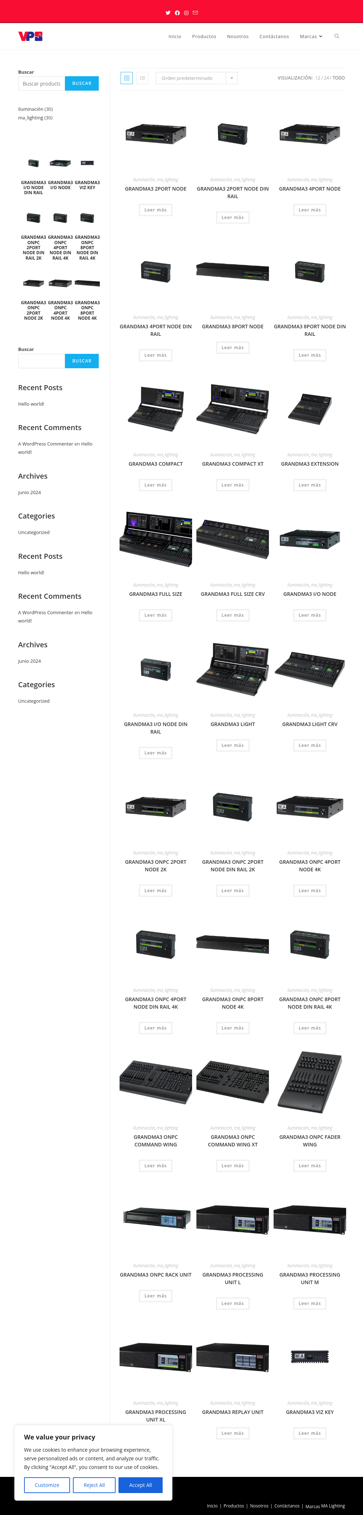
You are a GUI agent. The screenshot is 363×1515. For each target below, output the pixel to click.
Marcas (313, 1506)
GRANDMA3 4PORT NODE (310, 188)
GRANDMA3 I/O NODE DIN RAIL (155, 728)
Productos (234, 1506)
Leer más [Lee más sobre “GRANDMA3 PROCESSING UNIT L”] (233, 1303)
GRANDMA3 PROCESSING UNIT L (233, 1278)
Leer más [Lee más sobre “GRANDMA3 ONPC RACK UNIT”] (155, 1296)
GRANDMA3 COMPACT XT (233, 463)
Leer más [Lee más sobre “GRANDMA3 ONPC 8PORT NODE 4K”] (233, 1028)
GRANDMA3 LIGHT (232, 724)
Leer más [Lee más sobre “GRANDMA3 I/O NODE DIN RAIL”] (155, 753)
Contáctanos (286, 1506)
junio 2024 (29, 492)
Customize (47, 1485)
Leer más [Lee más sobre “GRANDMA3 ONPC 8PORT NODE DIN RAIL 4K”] (310, 1028)
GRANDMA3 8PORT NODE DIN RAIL (310, 330)
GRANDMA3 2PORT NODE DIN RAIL (233, 192)
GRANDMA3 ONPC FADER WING (309, 1140)
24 (326, 78)
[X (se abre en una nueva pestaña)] (168, 12)
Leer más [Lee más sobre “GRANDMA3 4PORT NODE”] (310, 210)
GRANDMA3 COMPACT (156, 463)
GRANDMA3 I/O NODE (309, 593)
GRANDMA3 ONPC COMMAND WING (156, 1140)
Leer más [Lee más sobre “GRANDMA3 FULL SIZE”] (155, 615)
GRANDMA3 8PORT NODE (233, 326)
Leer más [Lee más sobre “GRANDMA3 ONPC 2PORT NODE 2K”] (155, 890)
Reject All (94, 1485)
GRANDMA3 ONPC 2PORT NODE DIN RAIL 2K (233, 865)
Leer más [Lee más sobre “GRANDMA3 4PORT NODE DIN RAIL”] (155, 355)
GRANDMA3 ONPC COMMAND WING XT (233, 1140)
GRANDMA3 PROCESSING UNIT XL (155, 1416)
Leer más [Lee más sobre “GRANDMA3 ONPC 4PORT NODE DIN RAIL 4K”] (155, 1028)
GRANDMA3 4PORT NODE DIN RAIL (156, 330)
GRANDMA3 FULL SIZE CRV (233, 593)
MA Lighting (333, 1506)
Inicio (212, 1506)
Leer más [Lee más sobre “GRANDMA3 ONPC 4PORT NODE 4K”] (310, 890)
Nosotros (259, 1506)
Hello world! (31, 404)
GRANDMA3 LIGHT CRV (310, 724)
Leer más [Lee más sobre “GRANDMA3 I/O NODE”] (310, 615)
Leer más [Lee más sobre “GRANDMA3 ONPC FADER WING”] (310, 1166)
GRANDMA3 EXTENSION (310, 463)
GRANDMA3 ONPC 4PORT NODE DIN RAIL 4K (155, 1003)
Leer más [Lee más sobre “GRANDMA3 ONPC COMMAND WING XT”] (233, 1166)
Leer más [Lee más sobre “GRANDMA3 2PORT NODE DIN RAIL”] (233, 217)
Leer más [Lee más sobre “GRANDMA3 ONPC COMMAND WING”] (155, 1166)
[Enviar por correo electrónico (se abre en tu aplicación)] (195, 12)
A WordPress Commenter (46, 444)
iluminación (144, 180)
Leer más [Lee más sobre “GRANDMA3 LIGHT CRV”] (310, 745)
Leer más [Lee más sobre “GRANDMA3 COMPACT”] (155, 485)
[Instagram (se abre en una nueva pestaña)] (186, 12)
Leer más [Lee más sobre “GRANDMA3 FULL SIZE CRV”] (233, 615)
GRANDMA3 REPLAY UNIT (233, 1412)
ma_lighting (167, 180)
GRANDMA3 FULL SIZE (155, 593)
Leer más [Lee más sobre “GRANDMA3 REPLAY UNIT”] (233, 1433)
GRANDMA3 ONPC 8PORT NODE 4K (233, 1003)
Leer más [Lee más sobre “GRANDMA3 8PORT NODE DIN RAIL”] (310, 355)
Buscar (26, 72)
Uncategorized (34, 532)
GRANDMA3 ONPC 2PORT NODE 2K (155, 865)
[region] (93, 1463)
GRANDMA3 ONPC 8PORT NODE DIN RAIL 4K (310, 1003)
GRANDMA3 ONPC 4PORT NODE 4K (310, 865)
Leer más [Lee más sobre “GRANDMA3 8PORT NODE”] (233, 347)
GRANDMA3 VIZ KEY (310, 1412)
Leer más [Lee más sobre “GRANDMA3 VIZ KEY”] (310, 1433)
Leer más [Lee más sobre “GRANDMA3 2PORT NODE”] (155, 210)
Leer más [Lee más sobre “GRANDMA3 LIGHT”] (233, 745)
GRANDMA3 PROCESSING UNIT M (309, 1278)
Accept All (140, 1485)
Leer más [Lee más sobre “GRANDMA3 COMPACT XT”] (233, 485)
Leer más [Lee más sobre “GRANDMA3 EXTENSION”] (310, 485)
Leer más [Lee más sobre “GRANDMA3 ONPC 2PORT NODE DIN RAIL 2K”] (233, 890)
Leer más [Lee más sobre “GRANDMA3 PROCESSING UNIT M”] (310, 1303)
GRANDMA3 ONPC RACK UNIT (156, 1274)
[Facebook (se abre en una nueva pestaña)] (177, 12)
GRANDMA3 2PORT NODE (156, 188)
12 (317, 78)
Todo (338, 78)
